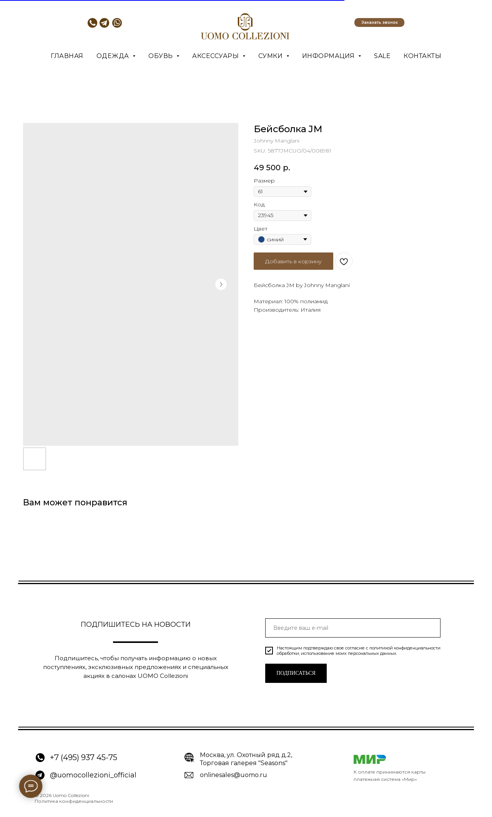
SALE (382, 56)
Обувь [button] (161, 56)
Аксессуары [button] (216, 56)
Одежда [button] (113, 56)
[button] (379, 22)
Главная (67, 56)
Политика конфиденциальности (74, 801)
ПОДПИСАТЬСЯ (296, 673)
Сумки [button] (271, 56)
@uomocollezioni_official (93, 775)
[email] (352, 628)
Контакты (422, 56)
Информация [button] (329, 56)
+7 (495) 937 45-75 (83, 757)
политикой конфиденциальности (404, 648)
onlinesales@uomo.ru (233, 775)
